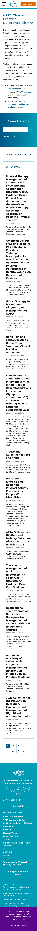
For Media (17, 889)
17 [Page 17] (18, 751)
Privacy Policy (8, 900)
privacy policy (19, 919)
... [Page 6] (13, 751)
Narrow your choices (18, 154)
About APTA (8, 893)
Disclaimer (21, 900)
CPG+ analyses (13, 88)
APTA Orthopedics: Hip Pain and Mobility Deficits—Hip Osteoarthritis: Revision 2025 (18, 538)
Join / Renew (28, 4)
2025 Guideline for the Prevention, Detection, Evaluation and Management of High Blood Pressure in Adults (18, 707)
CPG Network (25, 92)
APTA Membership (23, 893)
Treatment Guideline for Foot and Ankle (18, 454)
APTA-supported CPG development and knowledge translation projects (19, 104)
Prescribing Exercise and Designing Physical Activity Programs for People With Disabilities (17, 488)
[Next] (24, 751)
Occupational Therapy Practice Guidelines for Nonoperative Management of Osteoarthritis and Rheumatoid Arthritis (18, 618)
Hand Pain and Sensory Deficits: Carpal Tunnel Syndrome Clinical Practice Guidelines (18, 344)
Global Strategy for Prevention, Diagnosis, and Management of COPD (18, 307)
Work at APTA (8, 896)
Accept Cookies (18, 925)
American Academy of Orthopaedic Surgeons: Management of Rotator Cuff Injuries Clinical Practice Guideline (18, 666)
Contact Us (18, 806)
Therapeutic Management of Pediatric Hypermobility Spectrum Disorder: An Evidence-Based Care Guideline (16, 576)
